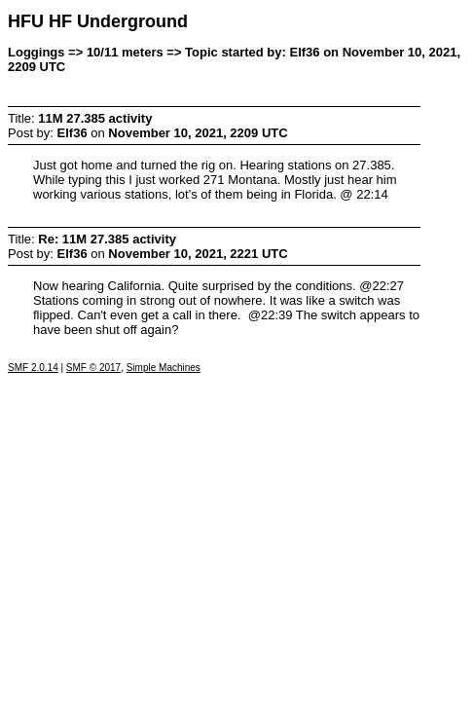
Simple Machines (164, 367)
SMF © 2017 (93, 367)
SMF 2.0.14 (33, 367)
